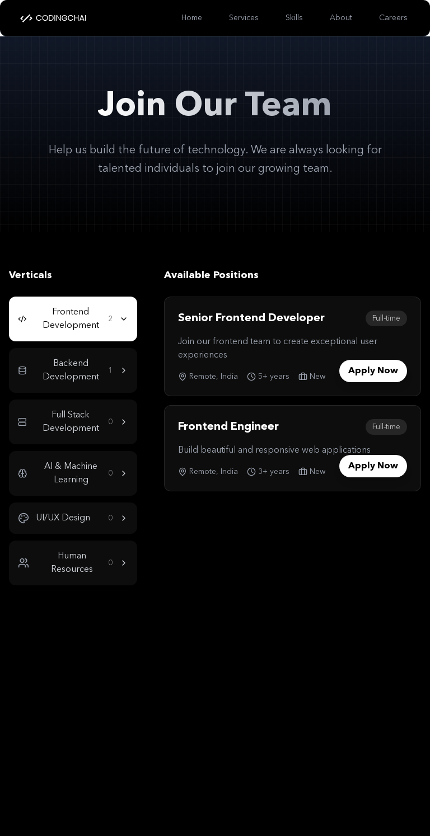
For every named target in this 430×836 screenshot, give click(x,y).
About (341, 18)
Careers (393, 18)
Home (191, 18)
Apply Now (373, 371)
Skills (294, 18)
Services (244, 18)
